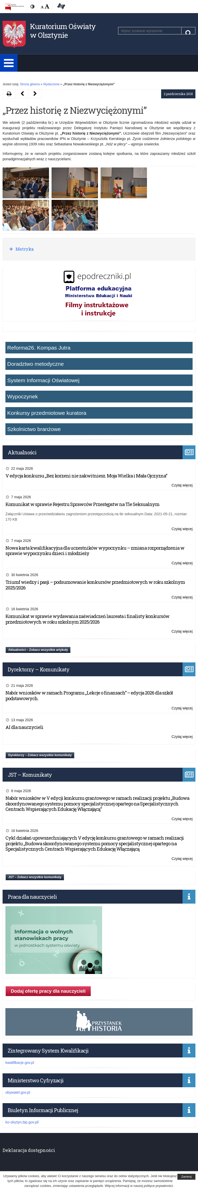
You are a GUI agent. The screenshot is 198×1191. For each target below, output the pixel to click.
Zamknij (186, 1176)
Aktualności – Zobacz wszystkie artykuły (38, 650)
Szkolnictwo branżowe (34, 429)
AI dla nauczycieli (24, 727)
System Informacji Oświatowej (43, 380)
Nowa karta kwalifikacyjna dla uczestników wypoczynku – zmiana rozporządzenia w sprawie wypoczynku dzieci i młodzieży (94, 551)
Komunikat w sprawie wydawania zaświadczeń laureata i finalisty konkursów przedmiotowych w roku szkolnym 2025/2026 (87, 619)
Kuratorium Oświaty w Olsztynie (63, 31)
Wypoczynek (22, 396)
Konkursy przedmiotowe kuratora (46, 413)
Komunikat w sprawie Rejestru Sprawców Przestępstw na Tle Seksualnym (82, 504)
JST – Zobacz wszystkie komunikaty (34, 877)
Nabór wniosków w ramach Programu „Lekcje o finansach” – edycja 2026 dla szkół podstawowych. (89, 695)
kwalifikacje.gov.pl (19, 1063)
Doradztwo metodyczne (35, 364)
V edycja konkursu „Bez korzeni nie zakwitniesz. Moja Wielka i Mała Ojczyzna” (86, 476)
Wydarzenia (51, 84)
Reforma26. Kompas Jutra (38, 348)
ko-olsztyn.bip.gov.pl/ (22, 1122)
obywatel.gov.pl (17, 1092)
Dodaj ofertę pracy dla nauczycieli (48, 991)
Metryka (24, 249)
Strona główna (30, 84)
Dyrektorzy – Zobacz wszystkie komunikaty (40, 755)
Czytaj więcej (182, 485)
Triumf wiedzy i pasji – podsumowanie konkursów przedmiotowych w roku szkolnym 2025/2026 (95, 585)
